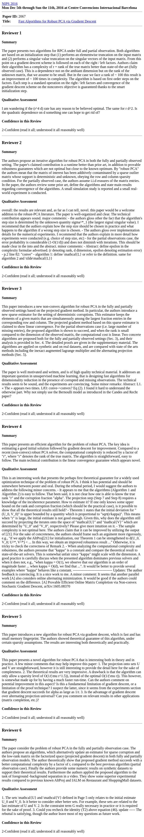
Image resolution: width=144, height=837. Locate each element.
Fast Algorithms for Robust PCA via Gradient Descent (57, 21)
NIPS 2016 (10, 4)
